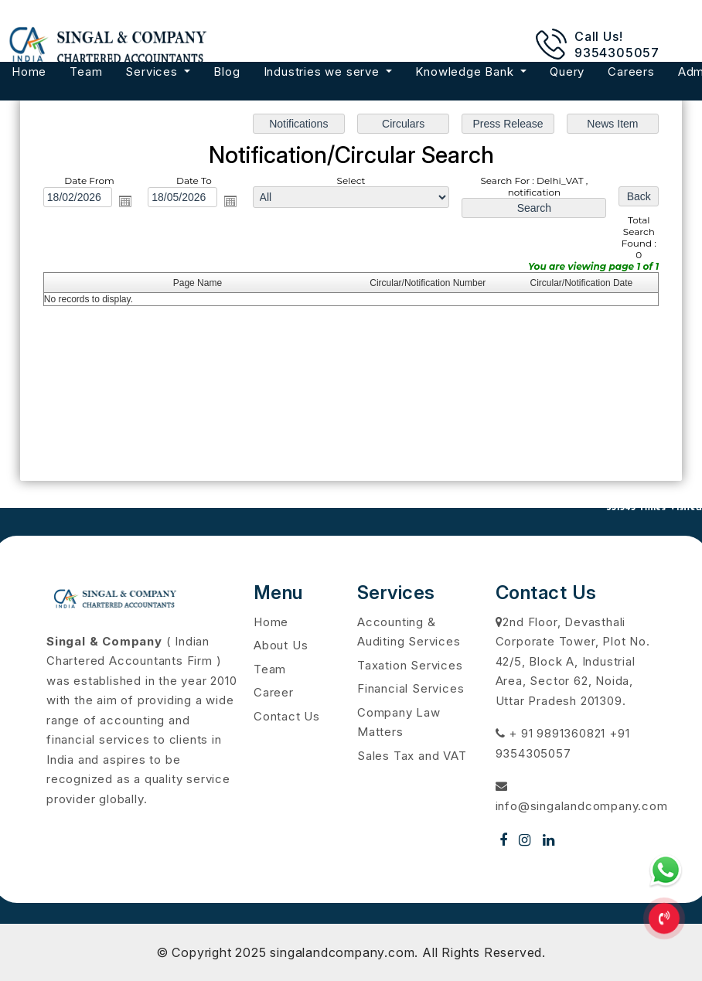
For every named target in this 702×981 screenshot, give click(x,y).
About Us (281, 645)
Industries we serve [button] (323, 71)
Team (86, 71)
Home (29, 71)
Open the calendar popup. (126, 201)
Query (567, 71)
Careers (631, 71)
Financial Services (410, 688)
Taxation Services (410, 665)
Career (274, 692)
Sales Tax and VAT (412, 755)
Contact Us (287, 716)
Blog (226, 71)
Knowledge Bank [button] (466, 71)
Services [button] (153, 71)
